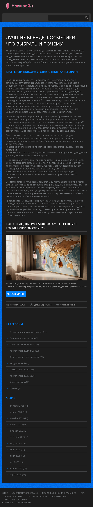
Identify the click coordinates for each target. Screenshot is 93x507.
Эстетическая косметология (27, 357)
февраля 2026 (19, 405)
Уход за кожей (19, 363)
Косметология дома (22, 375)
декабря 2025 (19, 418)
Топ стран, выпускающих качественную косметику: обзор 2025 (41, 226)
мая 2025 (16, 462)
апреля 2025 (18, 468)
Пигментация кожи (22, 369)
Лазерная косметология (24, 338)
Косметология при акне (24, 344)
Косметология (19, 382)
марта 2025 (18, 474)
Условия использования (25, 493)
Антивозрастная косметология (28, 332)
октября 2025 (19, 430)
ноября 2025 (18, 424)
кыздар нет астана (37, 496)
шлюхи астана (58, 496)
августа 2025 (18, 443)
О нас (5, 493)
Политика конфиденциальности (59, 493)
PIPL (83, 493)
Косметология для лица (24, 350)
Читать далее (16, 293)
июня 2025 (17, 455)
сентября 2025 (19, 437)
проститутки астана (16, 499)
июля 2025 (17, 449)
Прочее (15, 388)
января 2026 (18, 412)
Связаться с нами (14, 496)
